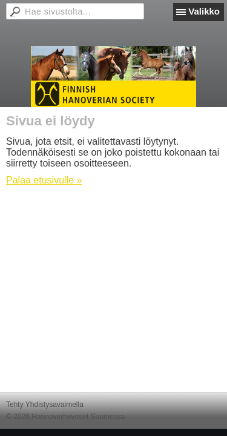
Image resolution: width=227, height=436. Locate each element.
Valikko (204, 11)
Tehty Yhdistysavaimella (45, 404)
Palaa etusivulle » (44, 180)
